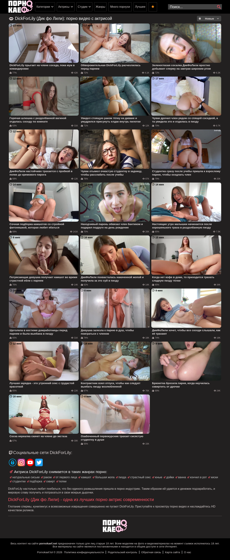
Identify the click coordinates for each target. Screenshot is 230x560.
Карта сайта (172, 552)
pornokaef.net (48, 543)
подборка (36, 481)
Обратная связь (151, 552)
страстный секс (140, 477)
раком (48, 477)
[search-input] (195, 7)
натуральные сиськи (26, 477)
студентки (19, 481)
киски (214, 477)
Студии (83, 6)
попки (62, 481)
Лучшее (140, 6)
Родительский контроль (122, 552)
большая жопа (104, 477)
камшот (86, 477)
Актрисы (64, 6)
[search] (219, 7)
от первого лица (66, 477)
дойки (170, 477)
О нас (187, 552)
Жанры (100, 6)
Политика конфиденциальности (84, 552)
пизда (122, 477)
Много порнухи (120, 6)
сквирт (50, 481)
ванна (182, 477)
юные (158, 477)
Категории (43, 6)
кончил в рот (198, 477)
